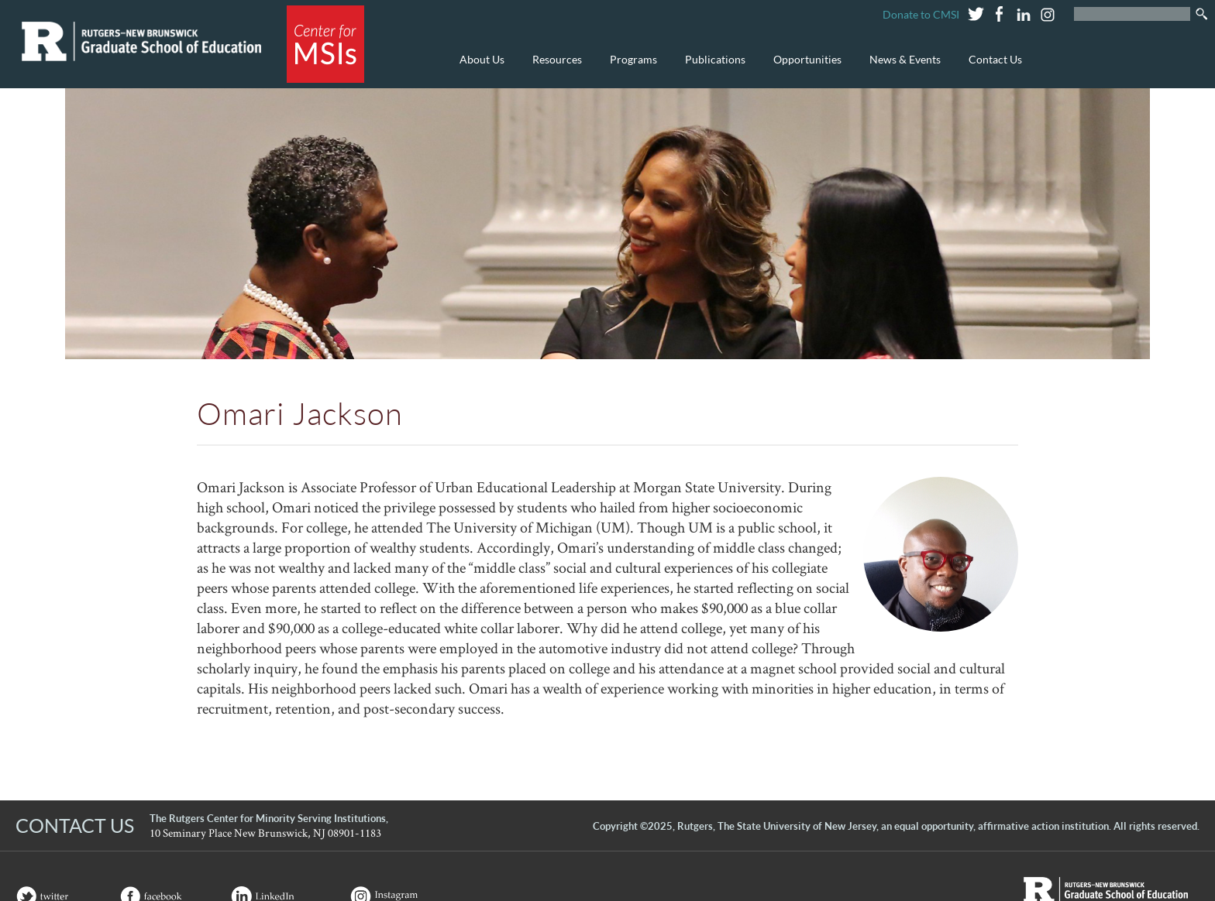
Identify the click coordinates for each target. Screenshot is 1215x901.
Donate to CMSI (921, 14)
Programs (629, 68)
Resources (553, 68)
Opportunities (804, 68)
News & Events (901, 68)
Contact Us (995, 59)
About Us (478, 68)
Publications (711, 68)
